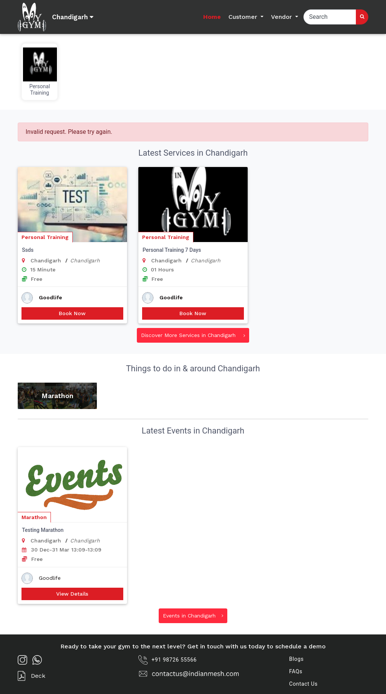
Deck (31, 676)
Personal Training (45, 237)
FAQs (295, 671)
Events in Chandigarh (193, 616)
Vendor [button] (282, 16)
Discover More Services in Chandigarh (193, 335)
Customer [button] (243, 16)
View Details (72, 594)
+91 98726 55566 (167, 660)
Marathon (34, 517)
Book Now (72, 313)
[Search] (329, 17)
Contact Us (303, 684)
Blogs (296, 659)
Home (212, 16)
